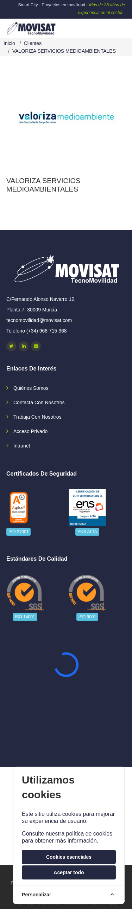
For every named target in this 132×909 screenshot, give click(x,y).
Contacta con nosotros (39, 402)
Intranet (21, 446)
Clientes (33, 43)
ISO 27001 (18, 531)
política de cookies (89, 834)
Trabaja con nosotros (37, 417)
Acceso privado (30, 431)
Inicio (9, 43)
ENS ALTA (87, 531)
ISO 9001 (87, 616)
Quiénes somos (31, 388)
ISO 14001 (25, 616)
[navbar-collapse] (112, 26)
